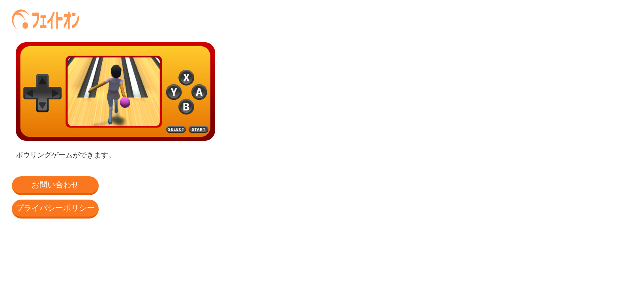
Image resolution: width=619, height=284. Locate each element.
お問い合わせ (55, 184)
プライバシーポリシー (55, 208)
